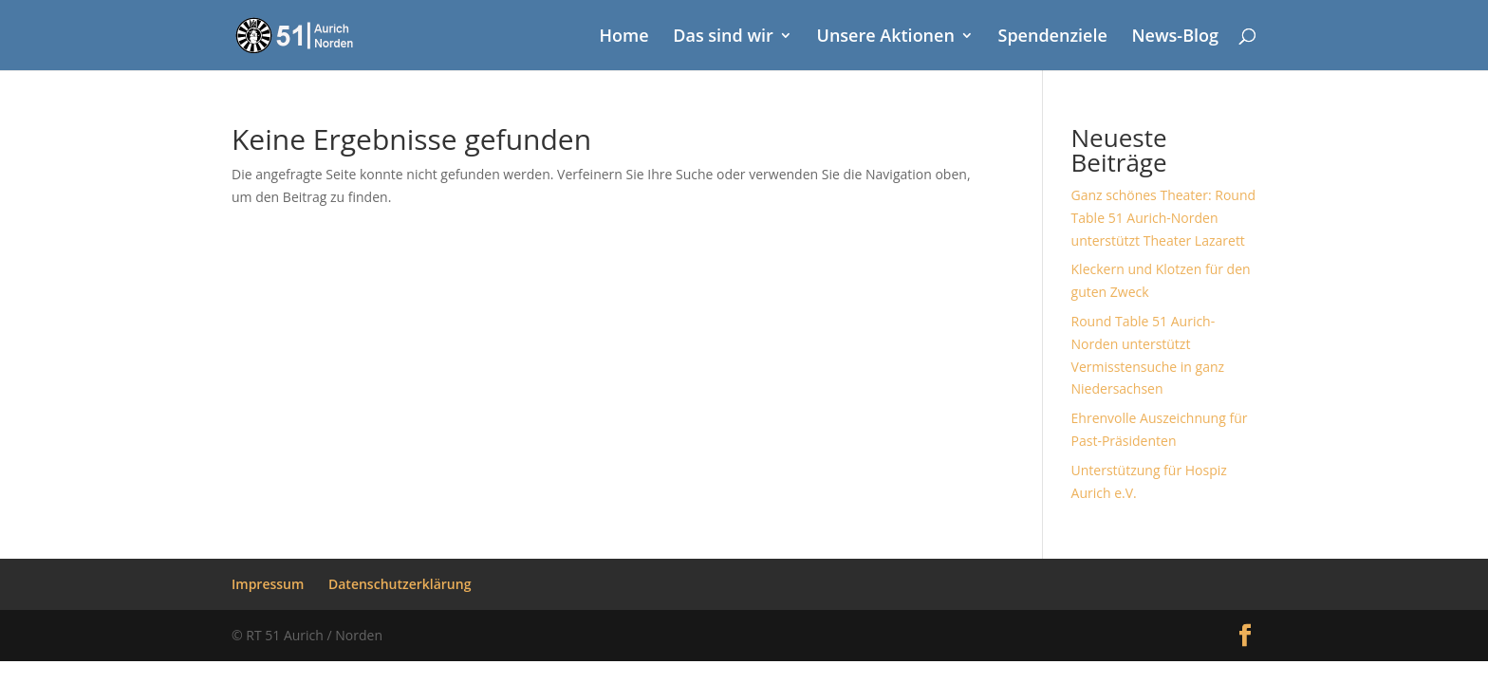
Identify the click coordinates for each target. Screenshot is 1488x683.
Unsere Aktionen (886, 37)
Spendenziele (1052, 37)
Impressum (268, 584)
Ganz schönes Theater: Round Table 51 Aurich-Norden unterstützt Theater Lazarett (1163, 217)
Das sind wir (723, 37)
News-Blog (1174, 37)
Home (624, 37)
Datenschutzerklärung (399, 584)
